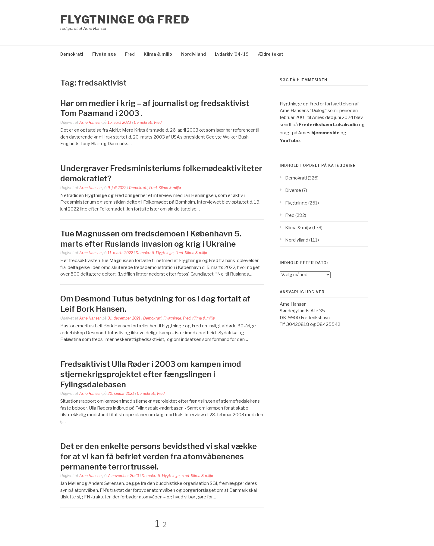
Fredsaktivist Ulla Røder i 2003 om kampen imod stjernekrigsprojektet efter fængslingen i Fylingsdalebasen (150, 374)
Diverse (293, 190)
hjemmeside (325, 133)
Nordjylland (193, 54)
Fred (130, 54)
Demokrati (71, 54)
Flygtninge (104, 54)
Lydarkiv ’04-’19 (232, 54)
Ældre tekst (270, 54)
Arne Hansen (90, 122)
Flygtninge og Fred (124, 19)
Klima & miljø (158, 54)
